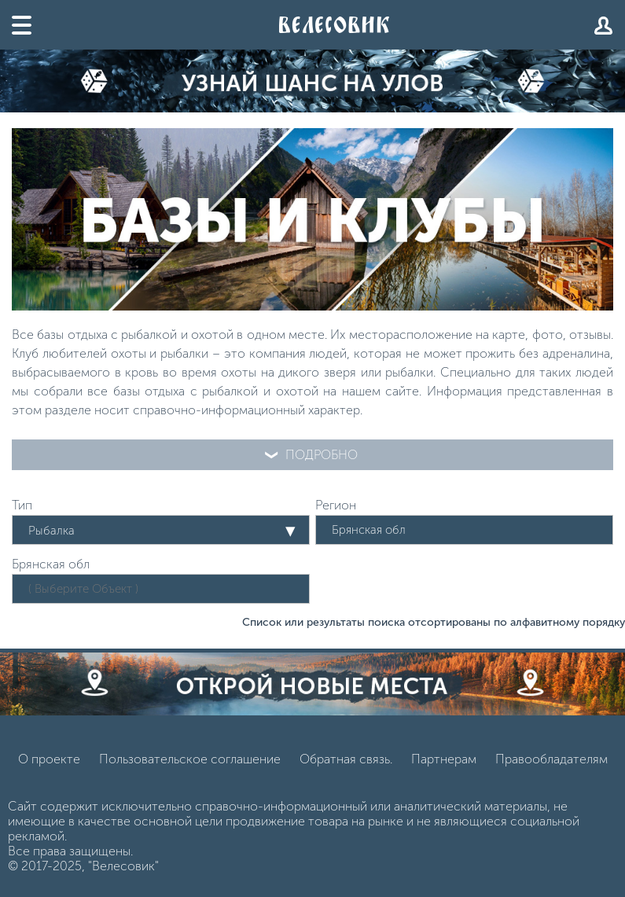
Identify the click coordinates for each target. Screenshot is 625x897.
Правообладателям (551, 759)
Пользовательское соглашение (190, 759)
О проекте (49, 759)
